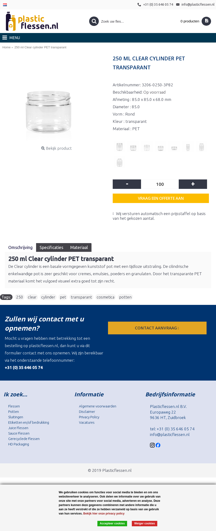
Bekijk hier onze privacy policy (104, 513)
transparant (81, 297)
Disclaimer (87, 412)
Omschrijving (20, 247)
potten (125, 297)
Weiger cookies (144, 523)
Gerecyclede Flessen (24, 439)
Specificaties (51, 247)
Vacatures (87, 422)
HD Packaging (18, 444)
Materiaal (79, 247)
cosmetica (105, 297)
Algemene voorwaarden (97, 406)
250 (19, 297)
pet (63, 297)
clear (32, 297)
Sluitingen (15, 417)
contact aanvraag (157, 328)
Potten (13, 412)
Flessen (14, 406)
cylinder (48, 297)
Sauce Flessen (18, 433)
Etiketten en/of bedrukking (28, 422)
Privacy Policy (89, 417)
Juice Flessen (18, 428)
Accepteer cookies (112, 523)
